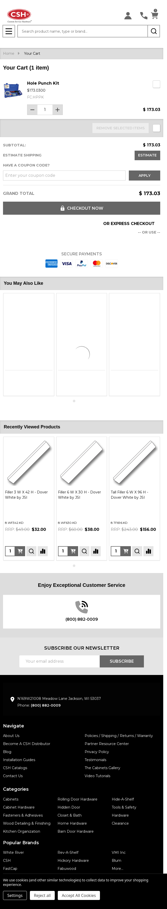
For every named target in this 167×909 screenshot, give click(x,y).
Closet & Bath (70, 815)
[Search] (153, 31)
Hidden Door (69, 807)
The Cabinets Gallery (102, 768)
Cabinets (10, 799)
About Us (11, 735)
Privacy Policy (97, 752)
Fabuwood (67, 868)
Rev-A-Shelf (68, 852)
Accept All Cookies (79, 895)
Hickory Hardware (73, 860)
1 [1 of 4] (74, 401)
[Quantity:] (10, 551)
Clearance (120, 823)
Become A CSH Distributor (26, 744)
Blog (7, 752)
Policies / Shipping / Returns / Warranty (119, 735)
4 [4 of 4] (89, 401)
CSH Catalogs (15, 768)
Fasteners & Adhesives (23, 815)
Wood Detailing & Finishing (26, 823)
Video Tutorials (97, 776)
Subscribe (122, 661)
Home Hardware (72, 823)
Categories (16, 789)
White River (13, 852)
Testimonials (95, 760)
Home (8, 53)
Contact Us (13, 776)
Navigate (13, 726)
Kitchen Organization (21, 831)
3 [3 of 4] (84, 401)
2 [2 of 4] (79, 401)
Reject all (42, 895)
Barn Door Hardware (76, 831)
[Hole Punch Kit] (44, 110)
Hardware (120, 815)
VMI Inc (119, 852)
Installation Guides (19, 760)
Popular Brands (21, 842)
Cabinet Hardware (19, 807)
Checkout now (81, 208)
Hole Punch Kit (43, 83)
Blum (116, 860)
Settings (15, 895)
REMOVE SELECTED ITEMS (120, 128)
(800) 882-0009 (46, 705)
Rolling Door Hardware (77, 799)
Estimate (147, 155)
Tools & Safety (124, 807)
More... (117, 868)
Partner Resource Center (107, 744)
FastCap (10, 868)
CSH (7, 860)
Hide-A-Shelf (123, 799)
